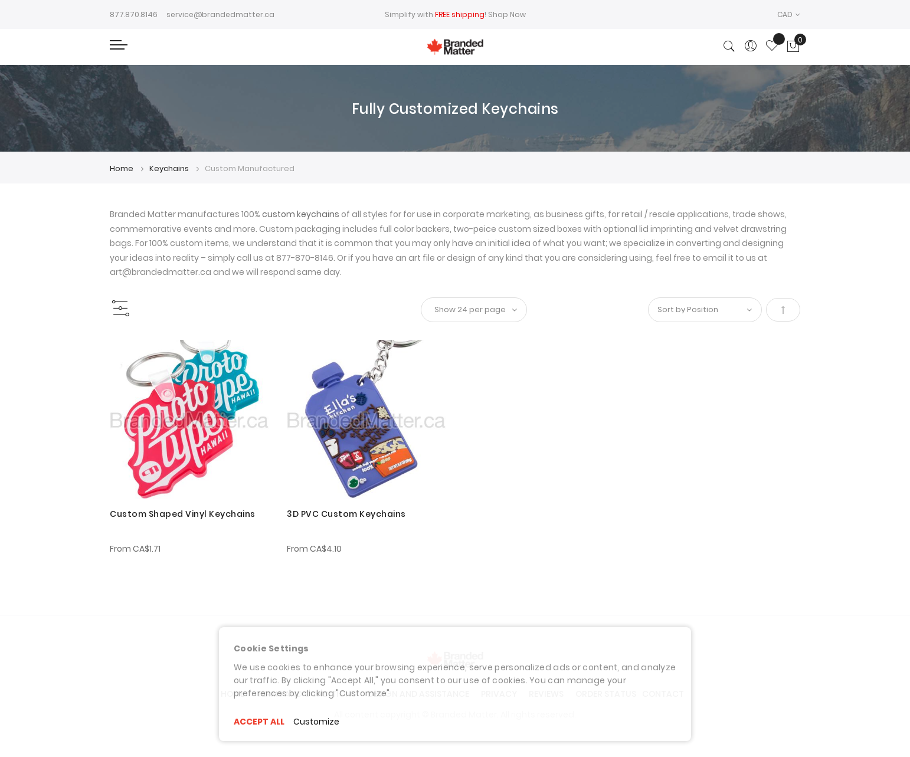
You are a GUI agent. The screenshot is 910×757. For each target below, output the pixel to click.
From (135, 549)
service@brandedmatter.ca (220, 14)
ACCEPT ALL (259, 721)
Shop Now (507, 14)
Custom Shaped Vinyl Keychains (183, 514)
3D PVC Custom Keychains (346, 514)
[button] (788, 14)
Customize (316, 721)
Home (122, 168)
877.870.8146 (134, 14)
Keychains (170, 168)
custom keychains (300, 214)
